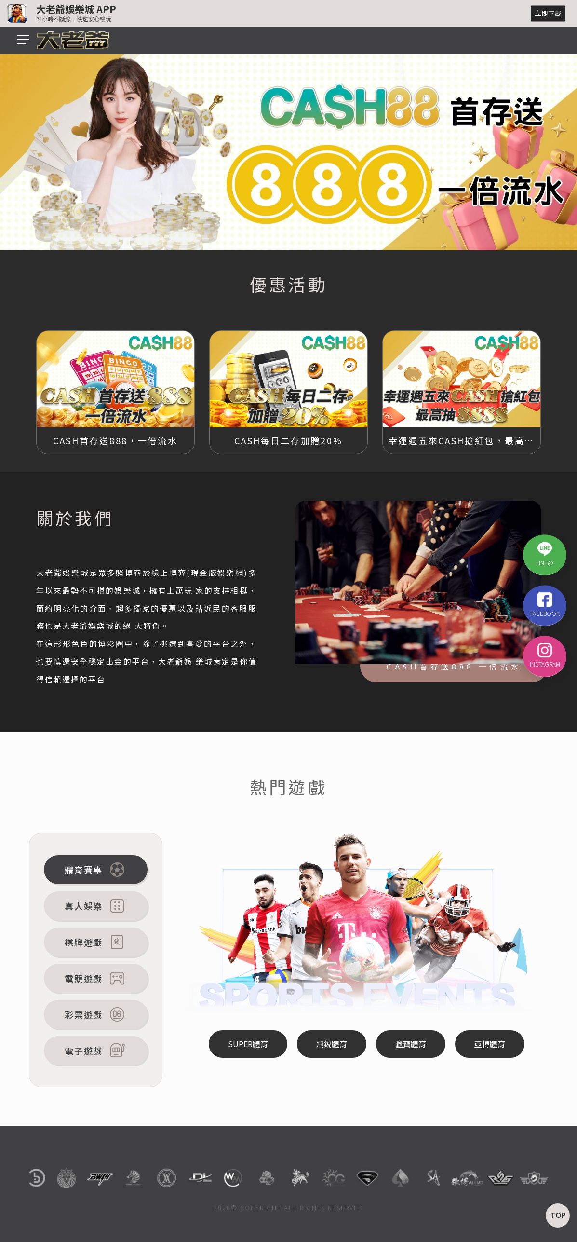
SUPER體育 (248, 1044)
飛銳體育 (331, 1044)
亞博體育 (489, 1044)
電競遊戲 (96, 978)
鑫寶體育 (410, 1044)
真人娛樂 (96, 905)
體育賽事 (96, 869)
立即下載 (548, 13)
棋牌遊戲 (96, 942)
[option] (288, 151)
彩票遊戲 (96, 1014)
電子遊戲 (96, 1050)
